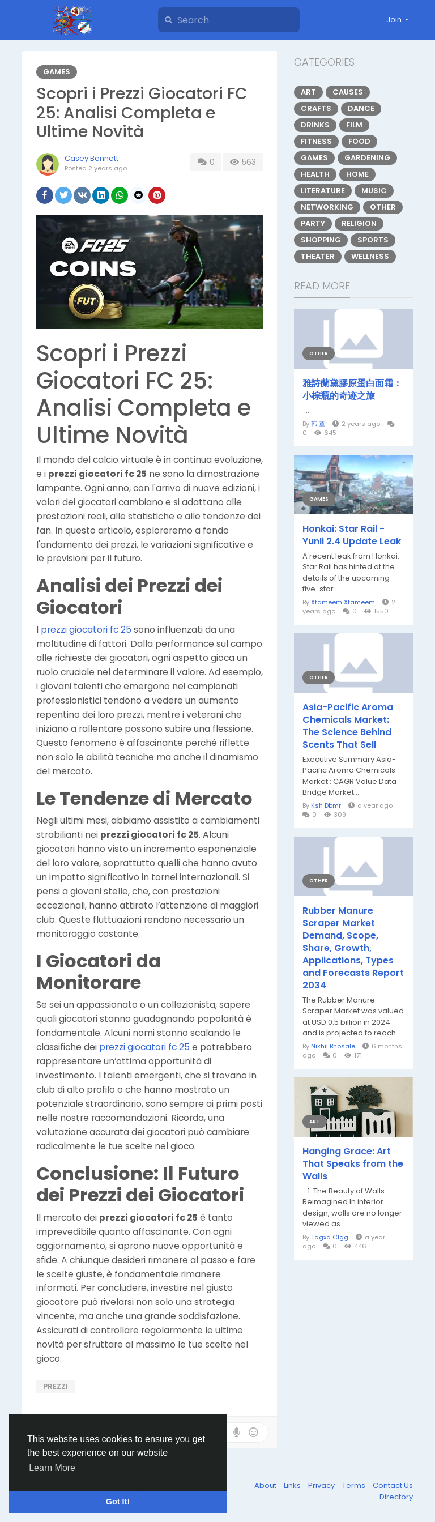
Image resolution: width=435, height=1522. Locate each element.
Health (315, 174)
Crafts (316, 108)
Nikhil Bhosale (333, 1046)
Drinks (315, 125)
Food (359, 141)
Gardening (367, 157)
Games (56, 71)
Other (383, 207)
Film (354, 125)
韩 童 (318, 423)
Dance (361, 108)
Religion (359, 223)
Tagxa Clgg (329, 1237)
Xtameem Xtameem (343, 602)
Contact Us (393, 1485)
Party (313, 223)
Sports (373, 240)
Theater (318, 256)
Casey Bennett (91, 158)
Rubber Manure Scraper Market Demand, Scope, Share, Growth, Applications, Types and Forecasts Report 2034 (353, 948)
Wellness (370, 256)
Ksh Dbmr (326, 805)
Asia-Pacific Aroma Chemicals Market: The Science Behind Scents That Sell (347, 726)
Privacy (322, 1485)
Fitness (316, 141)
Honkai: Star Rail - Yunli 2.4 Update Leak (351, 535)
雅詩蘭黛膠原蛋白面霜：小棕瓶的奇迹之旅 (352, 389)
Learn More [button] (52, 1468)
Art (308, 92)
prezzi (55, 1386)
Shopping (321, 240)
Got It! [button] (118, 1501)
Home (357, 174)
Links (293, 1485)
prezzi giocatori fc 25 (86, 630)
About (266, 1485)
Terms (354, 1485)
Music (374, 190)
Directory (396, 1496)
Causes (347, 92)
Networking (327, 207)
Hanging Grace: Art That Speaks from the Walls (352, 1164)
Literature (323, 190)
